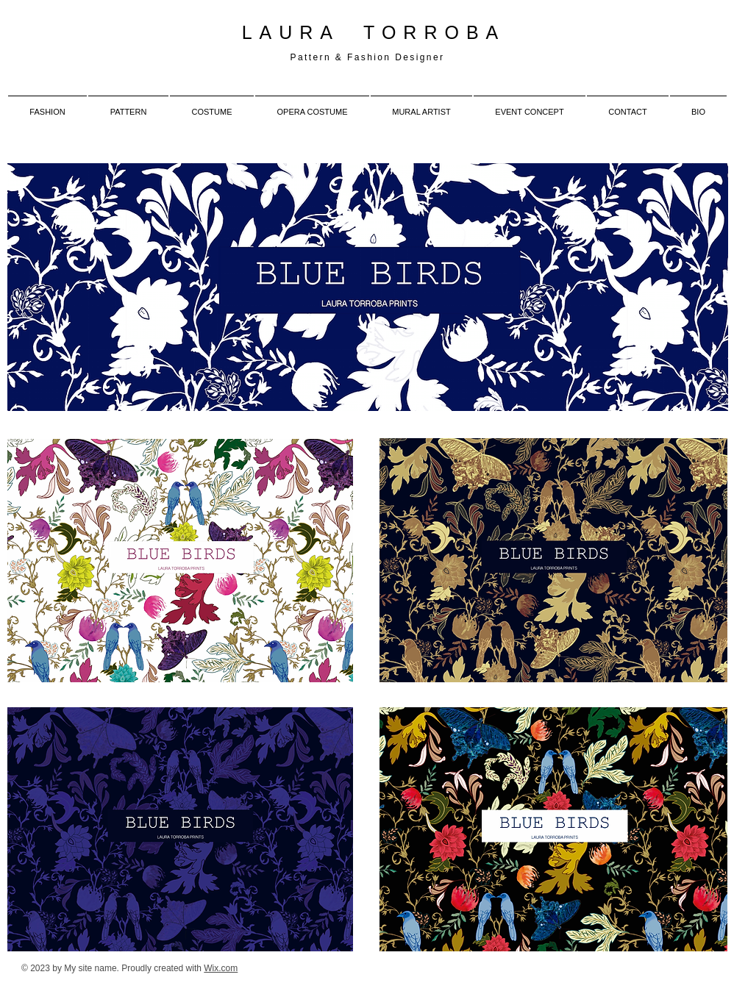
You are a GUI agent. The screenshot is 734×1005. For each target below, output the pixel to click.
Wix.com (221, 968)
